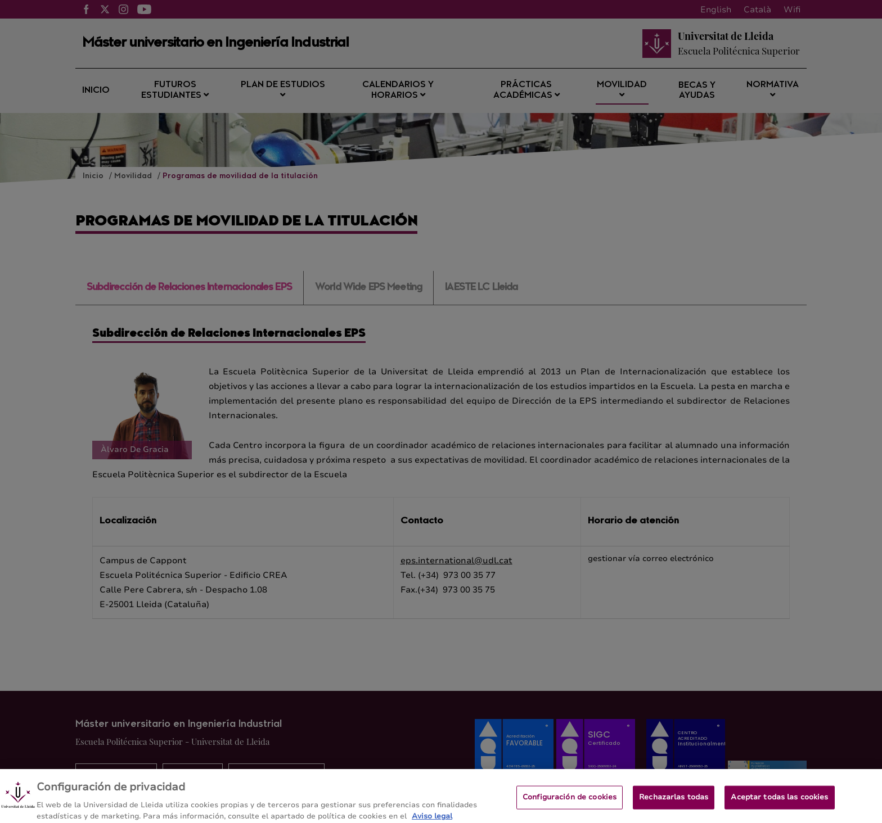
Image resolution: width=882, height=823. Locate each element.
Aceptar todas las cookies (779, 801)
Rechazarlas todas (673, 801)
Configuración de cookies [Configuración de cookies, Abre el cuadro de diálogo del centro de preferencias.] (569, 801)
